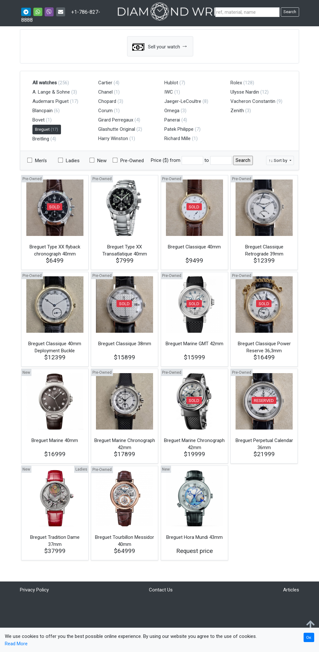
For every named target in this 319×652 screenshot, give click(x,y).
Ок (308, 637)
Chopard (107, 101)
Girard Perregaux (115, 120)
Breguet (46, 129)
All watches (44, 83)
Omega (171, 110)
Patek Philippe (179, 129)
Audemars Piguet (50, 101)
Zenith (237, 110)
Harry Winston (113, 138)
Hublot (171, 83)
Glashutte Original (116, 129)
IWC (168, 92)
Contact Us (161, 590)
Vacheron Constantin (252, 101)
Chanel (105, 92)
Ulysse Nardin (244, 92)
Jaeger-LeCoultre (182, 101)
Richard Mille (177, 138)
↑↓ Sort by (278, 160)
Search (289, 11)
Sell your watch (160, 46)
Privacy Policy (34, 590)
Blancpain (42, 110)
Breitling (40, 139)
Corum (105, 110)
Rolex (236, 83)
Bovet (38, 120)
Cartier (105, 83)
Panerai (172, 120)
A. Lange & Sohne (51, 92)
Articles (291, 590)
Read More (16, 644)
